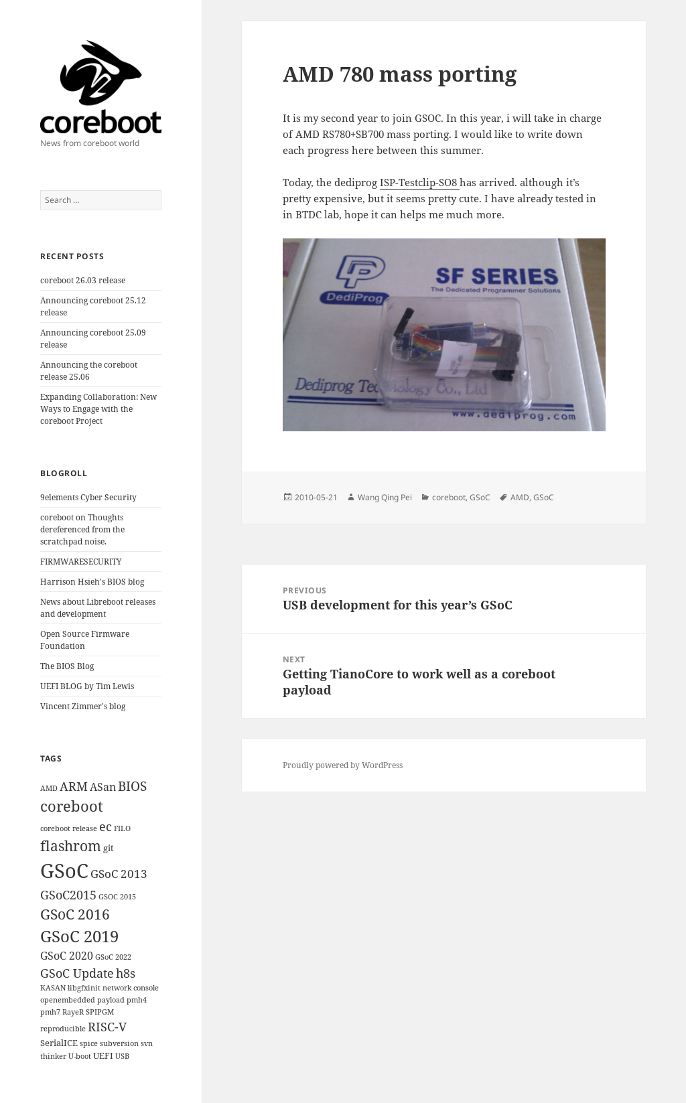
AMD (519, 497)
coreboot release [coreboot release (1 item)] (68, 828)
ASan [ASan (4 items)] (103, 787)
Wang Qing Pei (385, 497)
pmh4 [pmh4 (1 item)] (137, 1000)
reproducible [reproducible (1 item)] (63, 1028)
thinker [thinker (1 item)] (53, 1056)
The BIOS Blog (67, 666)
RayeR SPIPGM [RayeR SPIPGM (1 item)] (88, 1012)
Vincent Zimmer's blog (82, 706)
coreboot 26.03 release (82, 280)
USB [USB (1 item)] (122, 1056)
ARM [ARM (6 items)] (74, 786)
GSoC (480, 497)
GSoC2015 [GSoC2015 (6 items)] (68, 895)
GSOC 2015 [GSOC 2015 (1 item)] (117, 896)
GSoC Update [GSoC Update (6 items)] (77, 973)
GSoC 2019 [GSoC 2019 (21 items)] (79, 936)
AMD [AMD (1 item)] (49, 788)
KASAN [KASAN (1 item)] (53, 987)
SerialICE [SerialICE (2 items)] (59, 1043)
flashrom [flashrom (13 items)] (70, 845)
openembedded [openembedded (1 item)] (67, 1000)
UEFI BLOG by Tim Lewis (87, 686)
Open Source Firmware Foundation (84, 640)
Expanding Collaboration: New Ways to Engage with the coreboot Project (98, 409)
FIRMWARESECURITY (81, 561)
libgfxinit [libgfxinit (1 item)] (84, 987)
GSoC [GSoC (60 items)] (64, 870)
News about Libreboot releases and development (97, 607)
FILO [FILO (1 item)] (122, 828)
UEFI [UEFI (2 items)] (103, 1055)
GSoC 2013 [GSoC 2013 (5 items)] (118, 873)
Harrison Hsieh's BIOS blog (92, 581)
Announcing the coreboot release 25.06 (88, 370)
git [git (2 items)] (108, 848)
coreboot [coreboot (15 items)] (71, 806)
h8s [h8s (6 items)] (125, 973)
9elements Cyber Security (88, 497)
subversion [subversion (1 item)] (119, 1043)
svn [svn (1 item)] (147, 1043)
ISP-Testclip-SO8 (420, 182)
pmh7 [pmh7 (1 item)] (50, 1012)
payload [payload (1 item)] (111, 1000)
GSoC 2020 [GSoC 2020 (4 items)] (66, 955)
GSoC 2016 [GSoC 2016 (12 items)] (75, 914)
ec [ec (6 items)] (105, 826)
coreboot (449, 497)
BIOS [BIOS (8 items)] (132, 786)
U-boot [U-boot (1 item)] (79, 1056)
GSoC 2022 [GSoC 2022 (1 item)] (113, 957)
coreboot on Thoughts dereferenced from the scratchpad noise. (82, 529)
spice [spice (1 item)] (89, 1043)
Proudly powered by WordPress (343, 765)
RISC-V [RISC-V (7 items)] (107, 1027)
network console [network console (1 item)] (130, 987)
